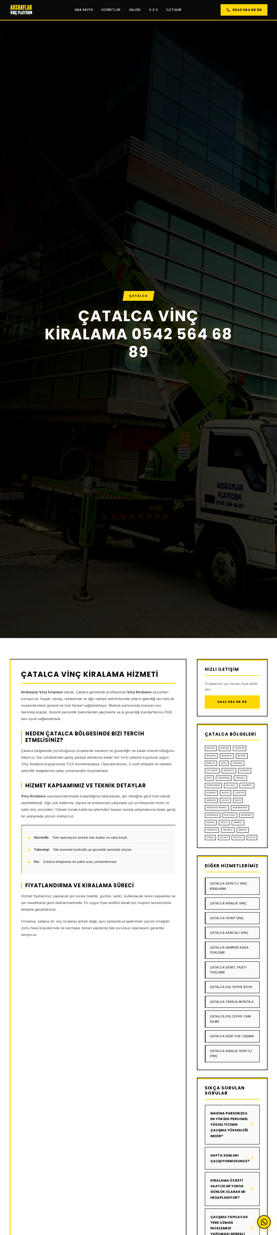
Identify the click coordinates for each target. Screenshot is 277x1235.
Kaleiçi (225, 800)
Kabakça (211, 800)
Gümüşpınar (213, 785)
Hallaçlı (231, 785)
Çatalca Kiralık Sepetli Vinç (231, 1053)
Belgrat (242, 756)
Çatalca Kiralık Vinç (228, 903)
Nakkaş (211, 822)
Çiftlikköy (212, 770)
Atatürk (225, 748)
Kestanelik (213, 815)
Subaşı (210, 837)
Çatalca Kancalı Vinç (229, 932)
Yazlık (251, 837)
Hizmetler (111, 9)
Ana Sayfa (84, 9)
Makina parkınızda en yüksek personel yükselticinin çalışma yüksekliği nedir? (232, 1124)
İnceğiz (226, 793)
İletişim (173, 9)
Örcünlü (228, 830)
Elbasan (244, 770)
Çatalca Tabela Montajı (232, 1001)
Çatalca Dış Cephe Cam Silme (230, 1019)
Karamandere (240, 808)
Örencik (242, 830)
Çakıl (224, 763)
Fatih (209, 778)
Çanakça (237, 763)
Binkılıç (211, 763)
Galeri (135, 9)
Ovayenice (212, 830)
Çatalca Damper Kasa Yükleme (229, 950)
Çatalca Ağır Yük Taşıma (232, 1036)
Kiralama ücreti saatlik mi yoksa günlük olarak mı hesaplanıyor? (232, 1189)
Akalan (211, 748)
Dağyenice (229, 770)
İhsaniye (211, 793)
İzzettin (239, 793)
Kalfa (238, 800)
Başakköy (227, 756)
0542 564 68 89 (244, 10)
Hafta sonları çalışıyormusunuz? (232, 1158)
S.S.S (153, 9)
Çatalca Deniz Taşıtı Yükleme (228, 970)
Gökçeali (240, 778)
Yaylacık (238, 837)
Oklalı (224, 822)
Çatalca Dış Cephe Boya (231, 987)
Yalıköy (224, 837)
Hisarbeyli (246, 785)
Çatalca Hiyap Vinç (227, 918)
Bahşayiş (211, 756)
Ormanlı (238, 822)
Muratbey (246, 815)
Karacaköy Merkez (217, 808)
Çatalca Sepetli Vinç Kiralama (228, 886)
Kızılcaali (229, 815)
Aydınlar (239, 748)
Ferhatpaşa (224, 778)
